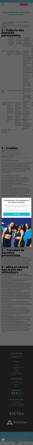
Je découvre (16, 214)
